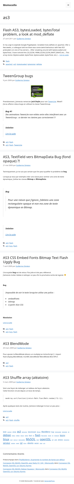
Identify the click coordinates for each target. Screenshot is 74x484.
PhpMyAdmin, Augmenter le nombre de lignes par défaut (42, 459)
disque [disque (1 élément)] (22, 435)
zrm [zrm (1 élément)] (44, 443)
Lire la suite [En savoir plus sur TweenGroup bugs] (10, 133)
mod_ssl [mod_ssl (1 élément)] (15, 440)
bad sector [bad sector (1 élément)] (24, 432)
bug (10, 246)
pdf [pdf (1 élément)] (52, 440)
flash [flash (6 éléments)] (37, 435)
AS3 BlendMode (16, 343)
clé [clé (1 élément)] (68, 432)
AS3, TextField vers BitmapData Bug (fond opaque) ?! (37, 158)
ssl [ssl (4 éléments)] (21, 443)
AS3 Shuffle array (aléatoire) (25, 377)
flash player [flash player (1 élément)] (44, 435)
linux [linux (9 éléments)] (6, 439)
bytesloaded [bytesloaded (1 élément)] (58, 432)
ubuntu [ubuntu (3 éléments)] (30, 443)
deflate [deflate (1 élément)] (18, 435)
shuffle (17, 420)
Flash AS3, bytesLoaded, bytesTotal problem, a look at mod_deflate (31, 32)
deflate (39, 64)
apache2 (9, 64)
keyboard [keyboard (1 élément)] (56, 435)
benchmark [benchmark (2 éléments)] (32, 432)
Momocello (10, 5)
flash (7, 61)
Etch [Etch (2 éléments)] (30, 435)
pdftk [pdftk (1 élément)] (55, 440)
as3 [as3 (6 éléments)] (19, 431)
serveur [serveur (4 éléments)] (6, 443)
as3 (14, 64)
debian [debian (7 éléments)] (7, 435)
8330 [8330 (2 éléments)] (4, 432)
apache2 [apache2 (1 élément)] (9, 432)
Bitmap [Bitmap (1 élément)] (39, 432)
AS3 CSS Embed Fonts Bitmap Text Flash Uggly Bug (35, 259)
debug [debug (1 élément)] (13, 435)
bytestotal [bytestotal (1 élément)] (64, 432)
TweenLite (52, 101)
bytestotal (31, 64)
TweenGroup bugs (18, 75)
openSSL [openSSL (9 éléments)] (45, 439)
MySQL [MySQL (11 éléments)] (30, 439)
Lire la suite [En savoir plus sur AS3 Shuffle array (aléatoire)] (7, 411)
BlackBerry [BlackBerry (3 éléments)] (45, 431)
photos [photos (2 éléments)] (60, 440)
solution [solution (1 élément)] (13, 443)
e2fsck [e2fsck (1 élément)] (26, 435)
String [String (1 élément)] (24, 443)
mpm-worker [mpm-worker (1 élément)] (21, 440)
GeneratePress (49, 481)
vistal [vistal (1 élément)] (41, 443)
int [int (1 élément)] (52, 435)
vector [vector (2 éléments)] (36, 443)
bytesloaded (22, 64)
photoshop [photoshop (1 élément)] (66, 440)
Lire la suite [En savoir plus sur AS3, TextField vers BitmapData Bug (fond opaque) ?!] (10, 234)
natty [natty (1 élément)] (37, 440)
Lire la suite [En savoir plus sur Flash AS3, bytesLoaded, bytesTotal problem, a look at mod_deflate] (64, 55)
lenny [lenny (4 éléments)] (62, 435)
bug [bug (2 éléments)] (52, 432)
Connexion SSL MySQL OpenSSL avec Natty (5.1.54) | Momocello (28, 463)
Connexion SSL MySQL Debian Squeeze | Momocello (24, 469)
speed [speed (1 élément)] (17, 443)
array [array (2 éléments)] (14, 432)
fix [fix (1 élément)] (33, 435)
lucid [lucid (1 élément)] (11, 440)
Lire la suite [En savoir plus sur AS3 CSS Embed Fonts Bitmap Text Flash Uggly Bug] (7, 323)
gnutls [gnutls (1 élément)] (49, 435)
